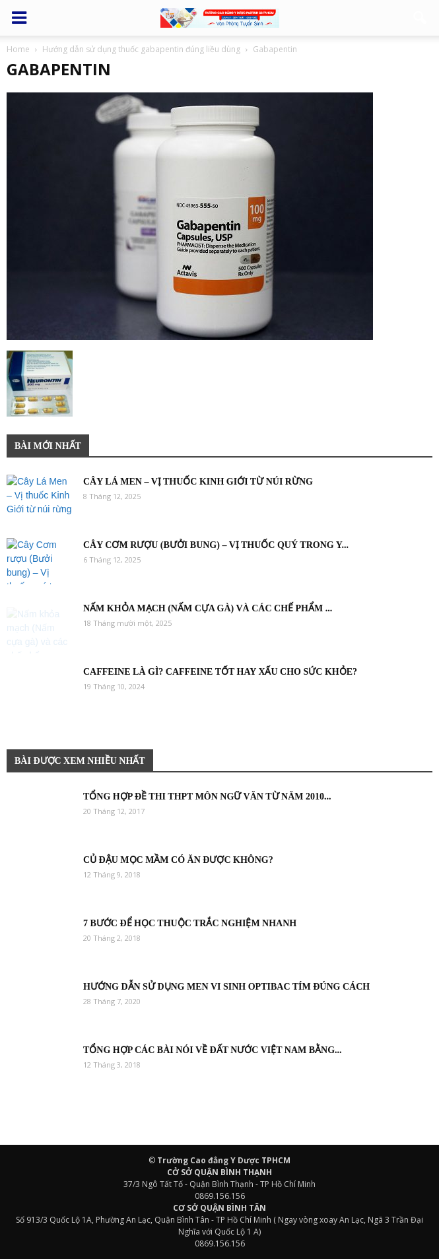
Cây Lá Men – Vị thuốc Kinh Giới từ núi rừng (198, 482)
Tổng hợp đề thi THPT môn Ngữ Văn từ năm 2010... (207, 796)
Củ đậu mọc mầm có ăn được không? (178, 860)
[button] (420, 18)
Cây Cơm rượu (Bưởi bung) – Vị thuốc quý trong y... (216, 545)
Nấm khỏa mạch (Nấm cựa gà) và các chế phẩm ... (207, 608)
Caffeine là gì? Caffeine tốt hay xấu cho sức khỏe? (220, 672)
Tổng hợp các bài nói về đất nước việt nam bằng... (212, 1050)
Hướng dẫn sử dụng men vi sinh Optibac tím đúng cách (226, 987)
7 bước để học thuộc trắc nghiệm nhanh (189, 923)
